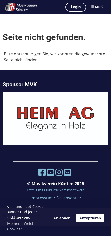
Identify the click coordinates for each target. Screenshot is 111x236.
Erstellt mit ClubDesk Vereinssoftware (55, 190)
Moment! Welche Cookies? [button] (21, 226)
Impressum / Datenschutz (55, 198)
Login (76, 7)
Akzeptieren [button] (90, 218)
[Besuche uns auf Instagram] (59, 172)
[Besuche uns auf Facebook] (42, 172)
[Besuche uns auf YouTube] (50, 172)
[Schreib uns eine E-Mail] (67, 172)
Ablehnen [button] (61, 218)
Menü (97, 7)
